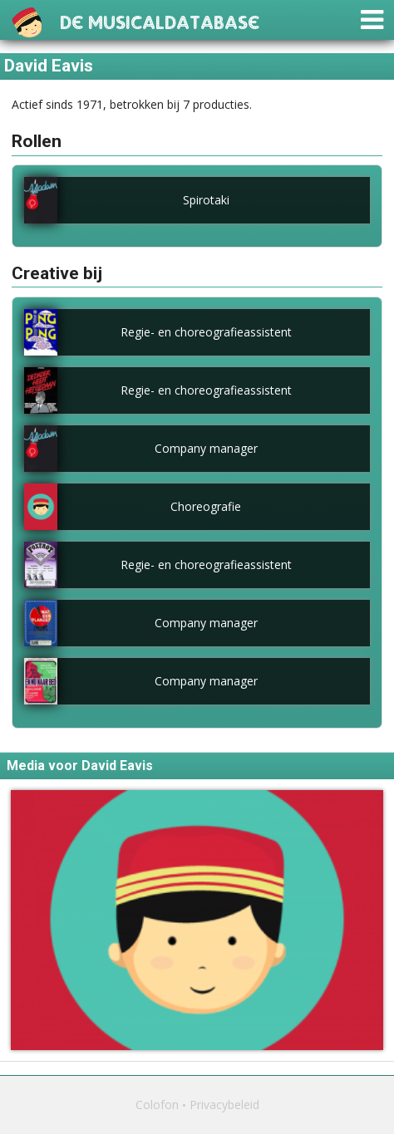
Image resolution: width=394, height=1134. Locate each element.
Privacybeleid (224, 1104)
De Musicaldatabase (159, 20)
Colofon (157, 1104)
